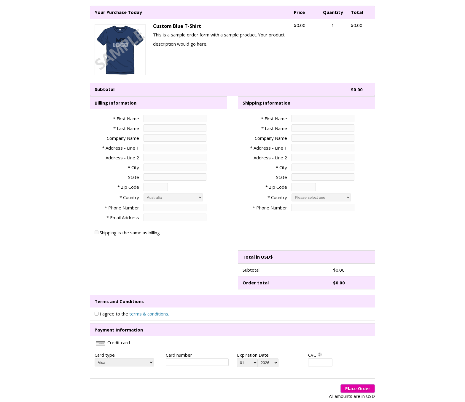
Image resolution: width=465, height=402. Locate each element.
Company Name (123, 138)
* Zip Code (128, 187)
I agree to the (134, 314)
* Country (129, 197)
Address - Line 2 (122, 158)
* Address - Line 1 (120, 148)
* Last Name (126, 128)
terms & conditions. (149, 314)
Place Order (357, 388)
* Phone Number (270, 208)
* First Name (126, 118)
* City (133, 167)
